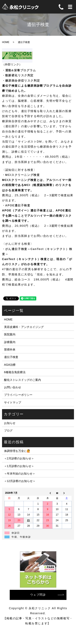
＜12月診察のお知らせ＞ (20, 481)
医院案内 (9, 334)
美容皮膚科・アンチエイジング (24, 327)
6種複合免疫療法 (15, 372)
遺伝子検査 (11, 357)
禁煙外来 (9, 349)
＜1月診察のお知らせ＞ (19, 466)
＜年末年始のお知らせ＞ (19, 473)
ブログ (8, 430)
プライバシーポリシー (18, 394)
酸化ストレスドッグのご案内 (22, 379)
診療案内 (9, 342)
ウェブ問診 (38, 594)
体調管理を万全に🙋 (17, 451)
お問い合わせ (12, 387)
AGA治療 (10, 364)
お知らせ (9, 423)
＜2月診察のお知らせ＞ (19, 458)
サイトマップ (12, 402)
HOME (5, 42)
